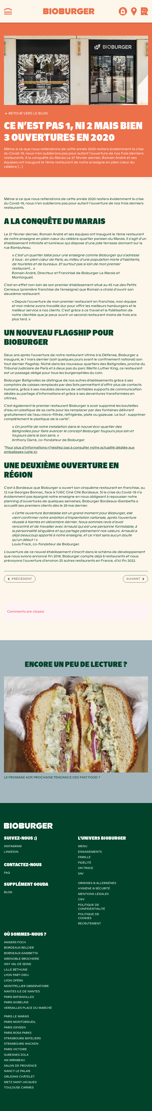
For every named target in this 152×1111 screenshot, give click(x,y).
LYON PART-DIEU (16, 975)
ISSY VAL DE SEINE (17, 964)
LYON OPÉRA (13, 980)
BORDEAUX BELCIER (19, 947)
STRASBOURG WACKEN (21, 1043)
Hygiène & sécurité (94, 888)
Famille (84, 857)
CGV (81, 899)
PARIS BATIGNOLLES (19, 997)
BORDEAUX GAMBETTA (21, 953)
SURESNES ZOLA (16, 1055)
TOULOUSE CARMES (19, 1087)
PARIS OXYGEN (15, 1027)
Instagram (13, 846)
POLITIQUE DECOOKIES (88, 916)
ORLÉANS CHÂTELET (19, 1076)
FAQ (7, 872)
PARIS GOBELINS (16, 1002)
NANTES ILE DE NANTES (22, 991)
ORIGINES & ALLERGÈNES (97, 883)
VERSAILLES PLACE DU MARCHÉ (28, 1008)
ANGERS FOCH (15, 942)
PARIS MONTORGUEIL (20, 1022)
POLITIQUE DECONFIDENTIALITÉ (91, 907)
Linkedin (11, 852)
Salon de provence (20, 1065)
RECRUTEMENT (89, 923)
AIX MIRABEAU (14, 1060)
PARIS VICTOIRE (15, 1049)
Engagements (90, 852)
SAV (81, 873)
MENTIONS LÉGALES (93, 894)
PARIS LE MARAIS (16, 1016)
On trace (85, 868)
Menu (82, 846)
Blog (8, 892)
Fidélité (84, 862)
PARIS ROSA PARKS (17, 1033)
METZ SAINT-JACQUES (20, 1082)
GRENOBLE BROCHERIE (21, 958)
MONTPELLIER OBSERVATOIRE (26, 986)
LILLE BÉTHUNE (16, 969)
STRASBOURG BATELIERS (22, 1038)
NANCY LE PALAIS (17, 1071)
